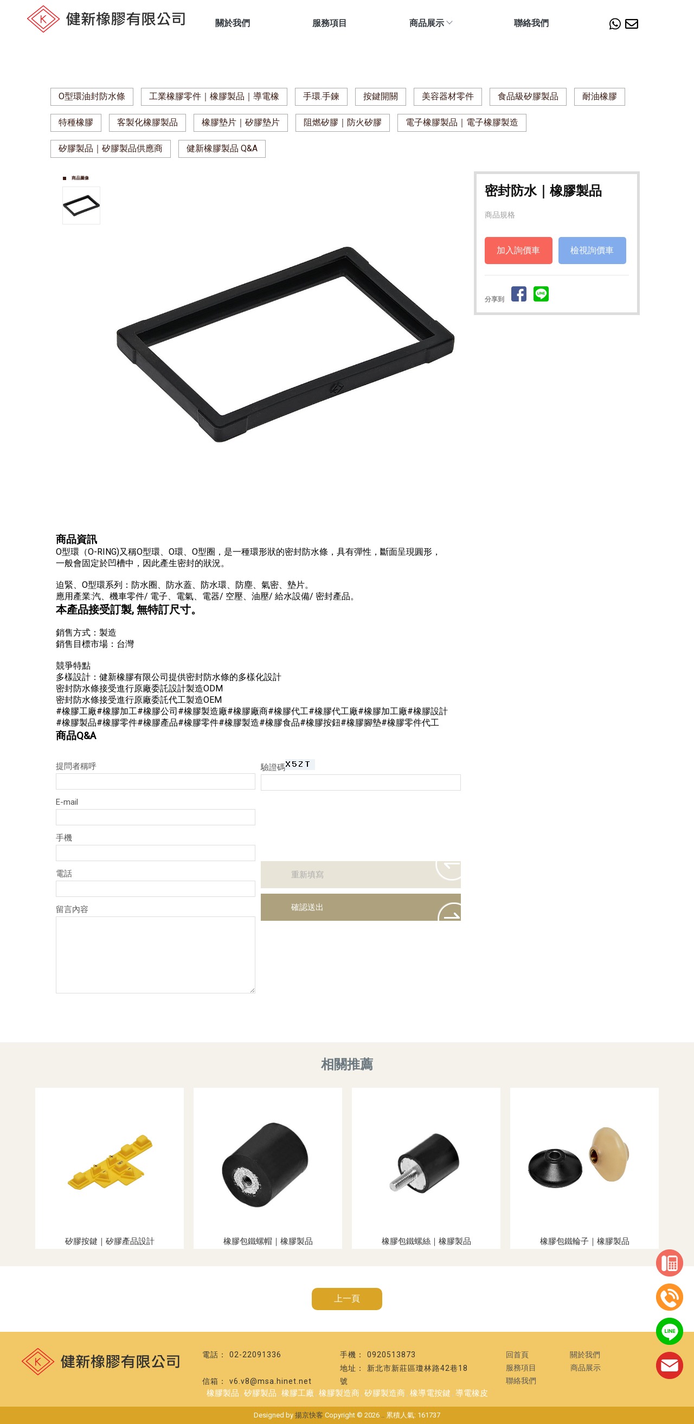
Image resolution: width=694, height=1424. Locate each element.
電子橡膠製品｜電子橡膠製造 (462, 122)
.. (382, 1415)
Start (289, 520)
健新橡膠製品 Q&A (222, 148)
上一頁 (347, 1298)
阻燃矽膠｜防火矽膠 (343, 122)
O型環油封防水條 (92, 96)
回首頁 (517, 1354)
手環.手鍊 (321, 96)
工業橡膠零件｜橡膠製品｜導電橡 (214, 96)
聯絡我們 (531, 23)
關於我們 (232, 23)
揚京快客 (309, 1415)
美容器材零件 (448, 96)
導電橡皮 (471, 1393)
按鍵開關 (380, 96)
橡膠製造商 (339, 1393)
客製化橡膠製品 (147, 122)
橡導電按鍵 (430, 1393)
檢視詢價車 (592, 250)
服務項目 (329, 23)
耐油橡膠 (599, 96)
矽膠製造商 (384, 1393)
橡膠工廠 (297, 1393)
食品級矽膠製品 (528, 96)
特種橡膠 (76, 122)
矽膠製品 (260, 1393)
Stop (297, 520)
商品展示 (430, 23)
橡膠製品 (223, 1393)
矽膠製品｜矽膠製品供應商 (111, 148)
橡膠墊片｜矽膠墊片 (241, 122)
